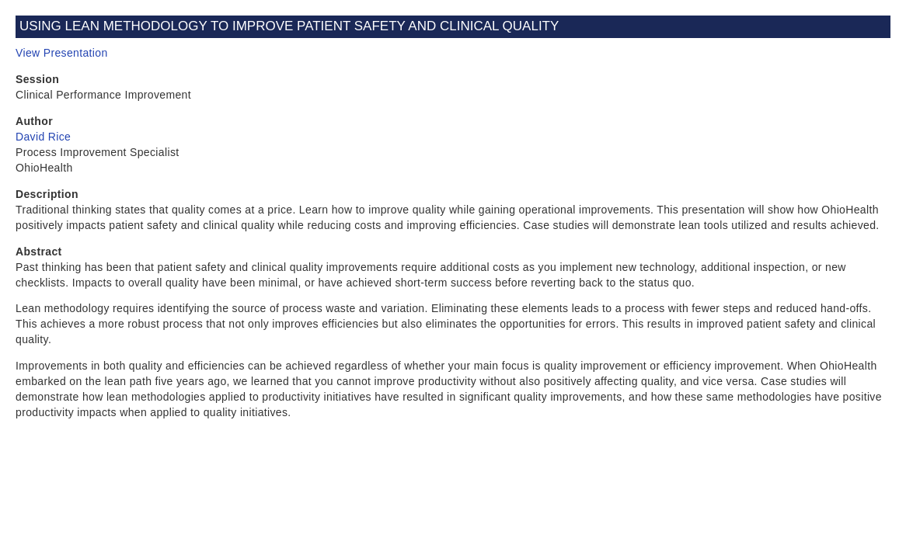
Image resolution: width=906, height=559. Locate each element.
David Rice (43, 136)
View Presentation (62, 53)
